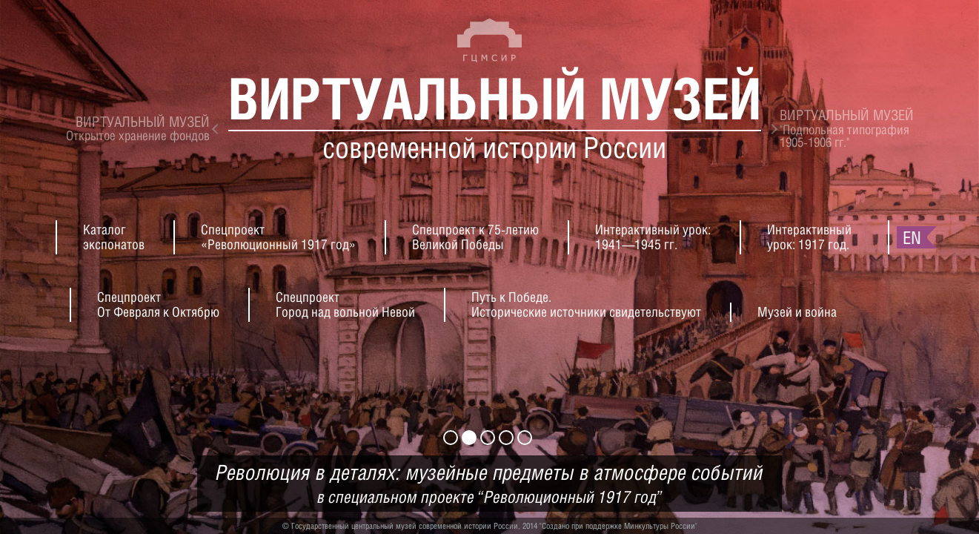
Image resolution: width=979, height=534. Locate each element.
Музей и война (797, 312)
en (912, 237)
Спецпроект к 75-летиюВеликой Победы (475, 237)
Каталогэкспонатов (114, 237)
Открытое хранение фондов (138, 129)
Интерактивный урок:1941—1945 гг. (653, 237)
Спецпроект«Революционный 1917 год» (278, 237)
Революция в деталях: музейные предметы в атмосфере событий (489, 484)
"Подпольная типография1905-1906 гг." (847, 129)
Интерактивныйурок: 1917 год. (809, 237)
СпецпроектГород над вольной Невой (345, 304)
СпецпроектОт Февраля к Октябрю (158, 304)
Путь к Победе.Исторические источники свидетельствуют (586, 304)
